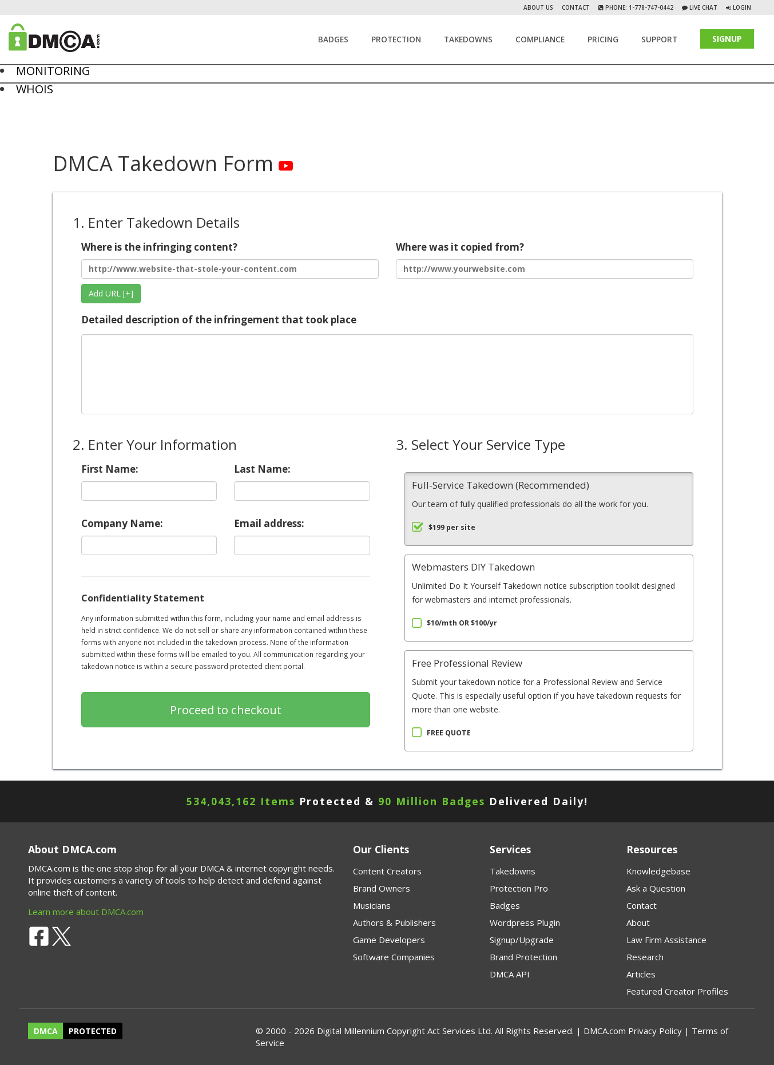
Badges (333, 39)
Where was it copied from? (544, 259)
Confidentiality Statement (142, 598)
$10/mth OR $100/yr (462, 623)
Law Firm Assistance (666, 939)
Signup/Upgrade (522, 939)
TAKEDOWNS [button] (468, 39)
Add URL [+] (111, 293)
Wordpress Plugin (525, 922)
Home (9, 102)
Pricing (603, 39)
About (638, 922)
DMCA (46, 1031)
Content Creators (387, 871)
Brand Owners (381, 888)
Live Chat (702, 7)
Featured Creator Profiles (677, 991)
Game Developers (389, 939)
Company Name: (149, 536)
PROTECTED (93, 1031)
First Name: (149, 481)
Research (645, 957)
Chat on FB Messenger (34, 136)
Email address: (302, 536)
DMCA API (510, 974)
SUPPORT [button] (659, 39)
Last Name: (302, 481)
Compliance (540, 39)
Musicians (372, 905)
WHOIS (34, 89)
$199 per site (451, 527)
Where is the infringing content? (230, 259)
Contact (576, 7)
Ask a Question (655, 888)
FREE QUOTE (449, 733)
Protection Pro (519, 888)
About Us (538, 7)
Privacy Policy (655, 1030)
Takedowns (512, 871)
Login (742, 7)
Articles (641, 974)
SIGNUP (727, 38)
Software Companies (394, 957)
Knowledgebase (658, 871)
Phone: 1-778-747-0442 (638, 7)
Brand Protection (523, 957)
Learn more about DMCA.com (86, 911)
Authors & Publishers (394, 922)
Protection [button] (396, 39)
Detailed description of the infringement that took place (387, 364)
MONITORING (53, 70)
